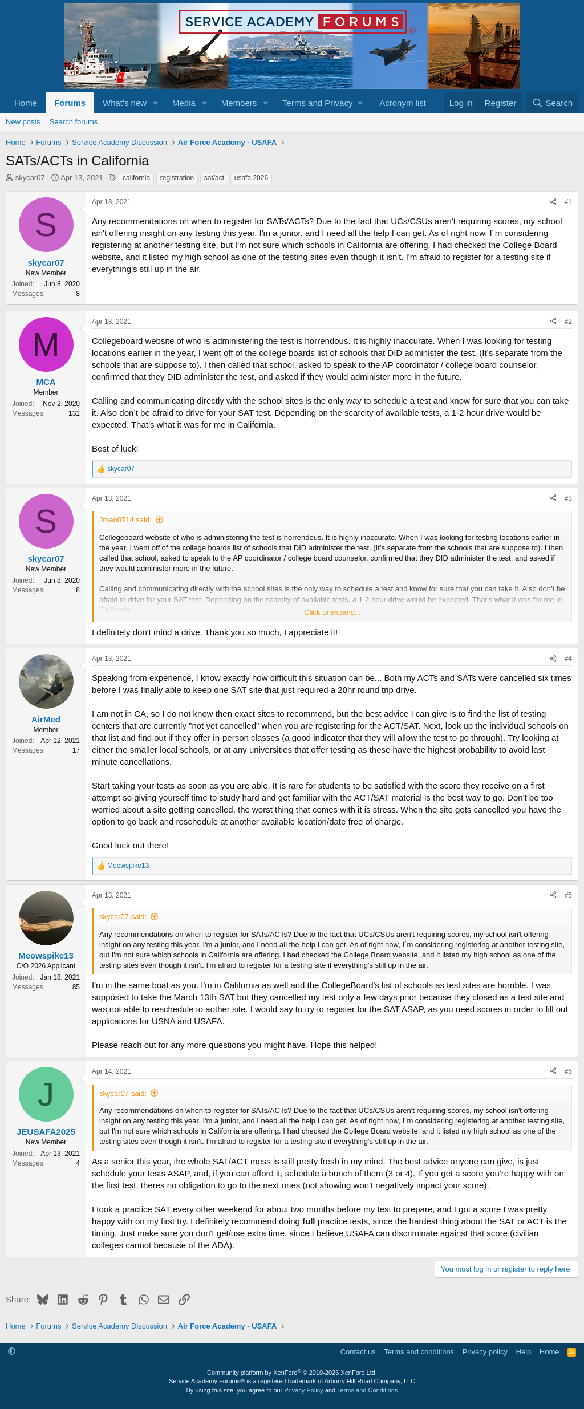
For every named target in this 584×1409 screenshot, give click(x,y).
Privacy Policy (303, 1390)
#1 (568, 202)
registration (177, 178)
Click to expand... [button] (332, 612)
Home (25, 103)
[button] (156, 102)
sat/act (214, 178)
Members (239, 103)
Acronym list (402, 103)
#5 (568, 895)
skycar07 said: (123, 916)
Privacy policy (485, 1351)
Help (524, 1351)
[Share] (553, 202)
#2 (568, 322)
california (136, 178)
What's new (125, 103)
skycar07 (30, 177)
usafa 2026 (251, 178)
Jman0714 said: (125, 519)
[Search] (552, 102)
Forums (70, 103)
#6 (568, 1071)
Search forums (74, 121)
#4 (568, 659)
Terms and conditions (419, 1351)
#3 (568, 498)
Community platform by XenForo (292, 1372)
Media (184, 103)
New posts (23, 121)
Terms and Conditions (367, 1390)
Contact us (358, 1351)
